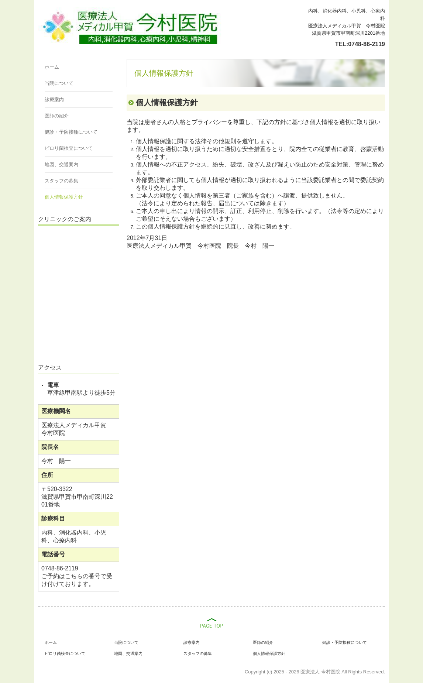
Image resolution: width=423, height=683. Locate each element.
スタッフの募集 (61, 180)
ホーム (52, 67)
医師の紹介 (57, 116)
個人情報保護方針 (64, 197)
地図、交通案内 (61, 164)
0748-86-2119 (366, 44)
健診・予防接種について (71, 132)
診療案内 (54, 99)
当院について (59, 83)
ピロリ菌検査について (69, 148)
